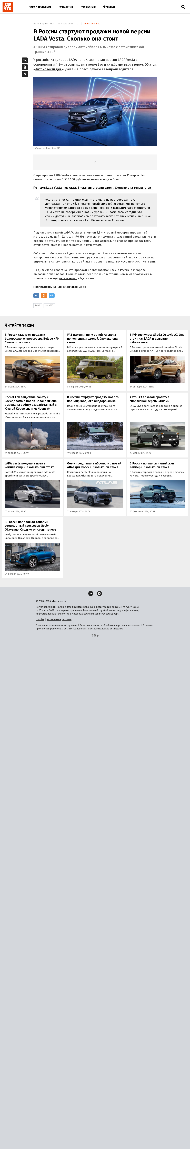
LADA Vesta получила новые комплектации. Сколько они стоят (29, 465)
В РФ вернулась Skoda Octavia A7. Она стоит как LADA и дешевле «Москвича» (157, 338)
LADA (37, 305)
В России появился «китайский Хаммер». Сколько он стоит (152, 465)
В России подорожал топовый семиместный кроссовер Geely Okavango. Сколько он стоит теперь (30, 525)
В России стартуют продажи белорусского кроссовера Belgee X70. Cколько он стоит (32, 338)
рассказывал (68, 278)
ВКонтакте (70, 287)
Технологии (65, 6)
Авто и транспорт (40, 6)
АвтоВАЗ (49, 305)
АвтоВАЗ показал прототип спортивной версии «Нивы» (149, 399)
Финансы (109, 6)
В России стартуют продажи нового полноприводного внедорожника (93, 399)
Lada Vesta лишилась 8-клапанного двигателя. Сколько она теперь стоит (99, 188)
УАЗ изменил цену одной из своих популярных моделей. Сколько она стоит (92, 338)
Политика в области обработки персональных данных (110, 625)
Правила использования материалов (56, 625)
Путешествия (88, 6)
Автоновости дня (48, 69)
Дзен (82, 287)
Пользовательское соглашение (105, 628)
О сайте (40, 619)
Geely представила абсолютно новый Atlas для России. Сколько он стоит (94, 465)
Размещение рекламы (59, 619)
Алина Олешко (92, 23)
